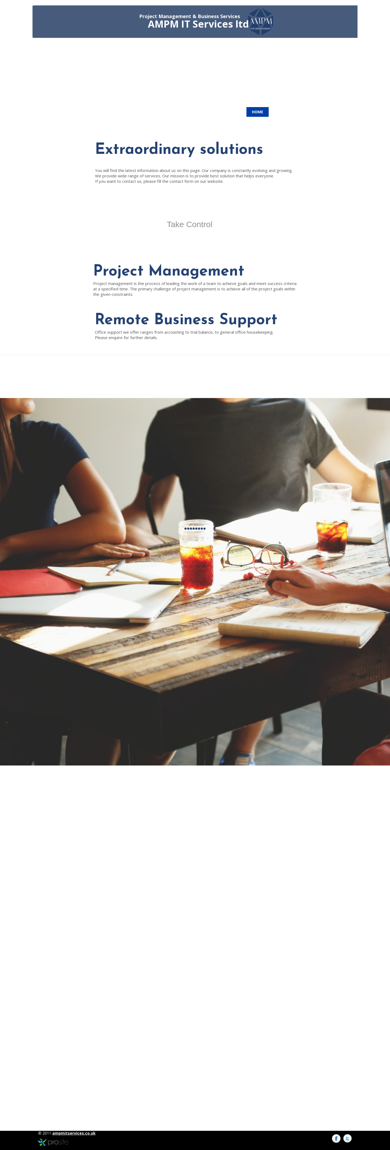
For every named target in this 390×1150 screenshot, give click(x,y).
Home (257, 111)
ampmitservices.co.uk (74, 1133)
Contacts (284, 111)
